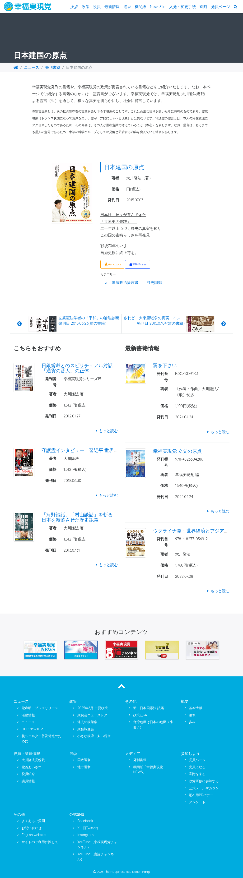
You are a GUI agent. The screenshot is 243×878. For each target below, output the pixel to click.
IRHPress (137, 264)
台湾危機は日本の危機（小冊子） (153, 724)
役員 (97, 6)
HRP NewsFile (32, 729)
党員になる (197, 767)
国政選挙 (84, 760)
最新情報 (112, 6)
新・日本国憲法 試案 (148, 708)
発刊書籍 (52, 67)
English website (34, 835)
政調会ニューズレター (94, 715)
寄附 (203, 6)
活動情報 (28, 715)
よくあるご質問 (33, 821)
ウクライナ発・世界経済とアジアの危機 (195, 531)
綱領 (192, 715)
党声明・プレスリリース (40, 708)
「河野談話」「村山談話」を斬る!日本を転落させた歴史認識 (78, 517)
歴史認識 (154, 282)
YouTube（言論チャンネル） (95, 856)
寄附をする (197, 774)
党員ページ (220, 6)
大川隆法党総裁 (33, 760)
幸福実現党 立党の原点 (177, 451)
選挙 (127, 6)
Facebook (85, 821)
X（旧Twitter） (88, 828)
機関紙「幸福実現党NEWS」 (148, 769)
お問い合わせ (32, 828)
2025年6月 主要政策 (92, 708)
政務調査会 (85, 729)
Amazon (112, 264)
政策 (85, 6)
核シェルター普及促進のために (41, 738)
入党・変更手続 (182, 6)
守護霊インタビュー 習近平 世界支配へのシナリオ (97, 450)
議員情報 (28, 781)
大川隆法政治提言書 (121, 282)
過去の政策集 (87, 722)
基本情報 (195, 708)
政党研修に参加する (204, 781)
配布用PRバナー (201, 795)
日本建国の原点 (124, 167)
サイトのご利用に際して (40, 842)
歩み (192, 722)
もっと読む (106, 430)
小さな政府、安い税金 (94, 736)
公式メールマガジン (204, 788)
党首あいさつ (32, 767)
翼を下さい (165, 365)
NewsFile (157, 6)
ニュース (31, 67)
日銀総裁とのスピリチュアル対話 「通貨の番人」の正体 (77, 368)
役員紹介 (28, 774)
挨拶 (74, 6)
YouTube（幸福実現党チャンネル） (97, 844)
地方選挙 (84, 767)
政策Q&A (140, 715)
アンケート (197, 802)
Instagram (85, 835)
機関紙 (140, 6)
